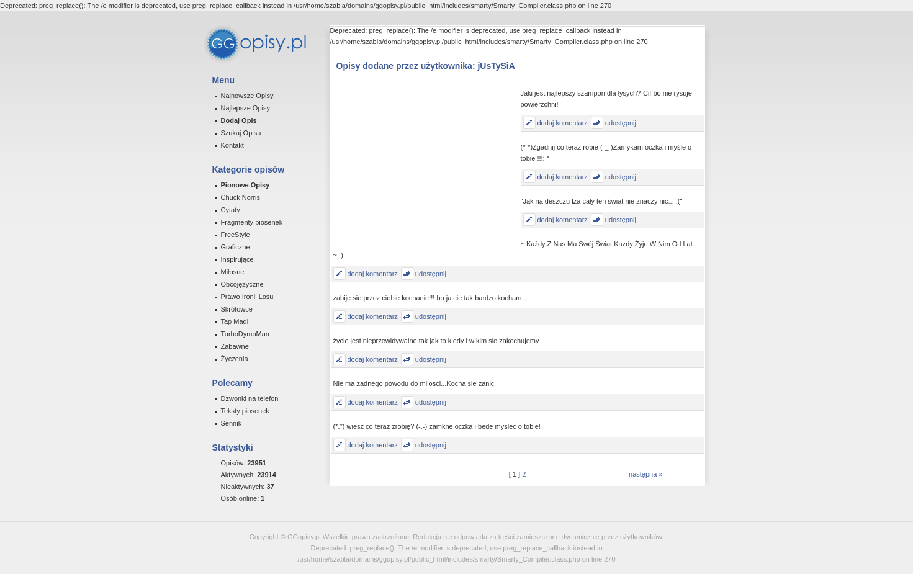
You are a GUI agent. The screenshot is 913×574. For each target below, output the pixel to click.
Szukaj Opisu (241, 133)
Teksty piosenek (245, 411)
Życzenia (234, 358)
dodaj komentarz (562, 123)
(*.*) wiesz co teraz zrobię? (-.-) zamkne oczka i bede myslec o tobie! (437, 426)
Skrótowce (237, 309)
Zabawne (235, 346)
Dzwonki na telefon (250, 398)
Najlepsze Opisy (245, 108)
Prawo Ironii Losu (247, 296)
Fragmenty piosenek (252, 222)
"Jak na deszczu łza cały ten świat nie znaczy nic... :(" (602, 201)
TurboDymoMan (245, 334)
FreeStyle (235, 234)
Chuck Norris (241, 197)
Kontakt (232, 145)
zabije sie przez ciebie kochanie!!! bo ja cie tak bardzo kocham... (430, 298)
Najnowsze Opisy (247, 95)
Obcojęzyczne (242, 284)
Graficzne (235, 247)
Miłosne (233, 272)
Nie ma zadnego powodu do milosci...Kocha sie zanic (414, 383)
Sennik (231, 423)
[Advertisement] (427, 166)
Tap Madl (235, 321)
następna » (645, 474)
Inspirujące (237, 259)
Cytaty (230, 209)
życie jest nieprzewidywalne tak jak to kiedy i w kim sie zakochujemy (436, 340)
